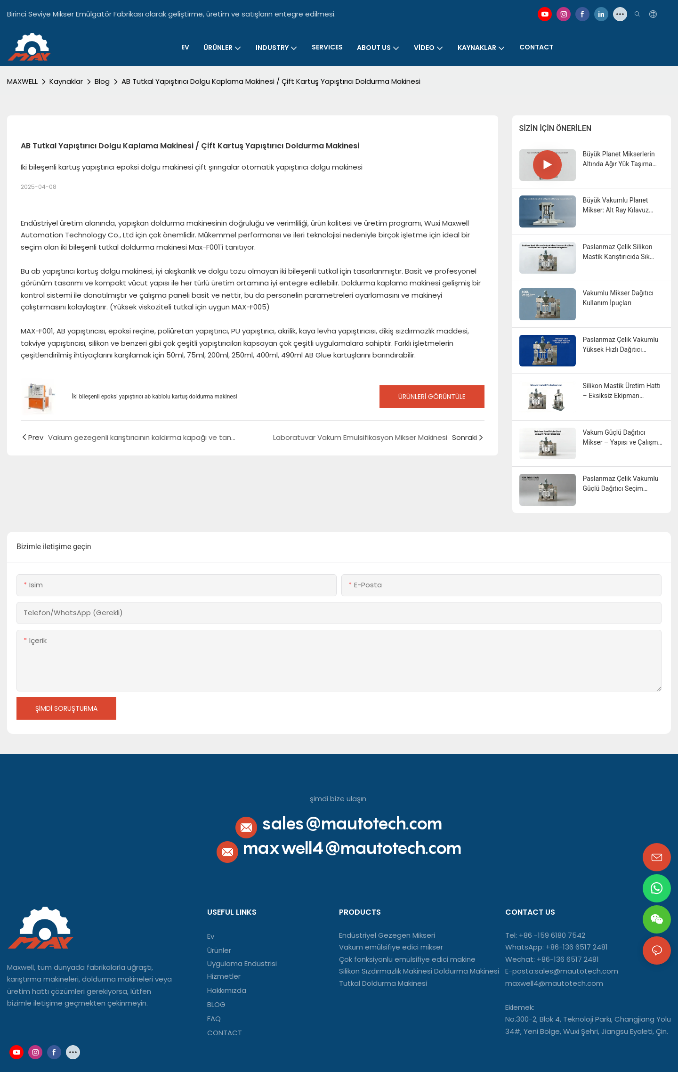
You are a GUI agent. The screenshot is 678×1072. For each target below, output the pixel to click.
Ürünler (219, 950)
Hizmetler (224, 976)
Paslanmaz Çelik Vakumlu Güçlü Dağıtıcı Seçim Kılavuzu (621, 484)
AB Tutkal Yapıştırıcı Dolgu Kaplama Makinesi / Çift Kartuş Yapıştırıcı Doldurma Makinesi (270, 81)
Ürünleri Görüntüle (432, 396)
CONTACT (225, 1033)
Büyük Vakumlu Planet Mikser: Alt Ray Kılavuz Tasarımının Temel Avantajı (622, 205)
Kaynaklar (66, 81)
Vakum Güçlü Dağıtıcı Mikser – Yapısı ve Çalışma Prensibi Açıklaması (622, 438)
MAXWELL (22, 81)
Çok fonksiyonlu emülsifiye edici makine (407, 959)
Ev (210, 936)
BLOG (216, 1004)
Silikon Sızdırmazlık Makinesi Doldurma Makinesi (419, 971)
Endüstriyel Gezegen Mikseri (387, 935)
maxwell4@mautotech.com (352, 847)
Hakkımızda (226, 990)
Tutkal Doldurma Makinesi (383, 983)
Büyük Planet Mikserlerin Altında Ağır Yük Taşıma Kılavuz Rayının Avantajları (621, 159)
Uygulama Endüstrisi (242, 963)
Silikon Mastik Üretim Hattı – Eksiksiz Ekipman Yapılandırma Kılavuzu (622, 391)
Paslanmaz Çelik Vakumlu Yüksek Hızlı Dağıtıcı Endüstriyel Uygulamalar (621, 345)
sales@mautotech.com (352, 823)
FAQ (214, 1018)
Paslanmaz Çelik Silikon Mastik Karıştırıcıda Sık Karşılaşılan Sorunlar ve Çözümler (618, 252)
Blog (102, 81)
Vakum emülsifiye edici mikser (391, 947)
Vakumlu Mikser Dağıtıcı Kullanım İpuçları (618, 298)
